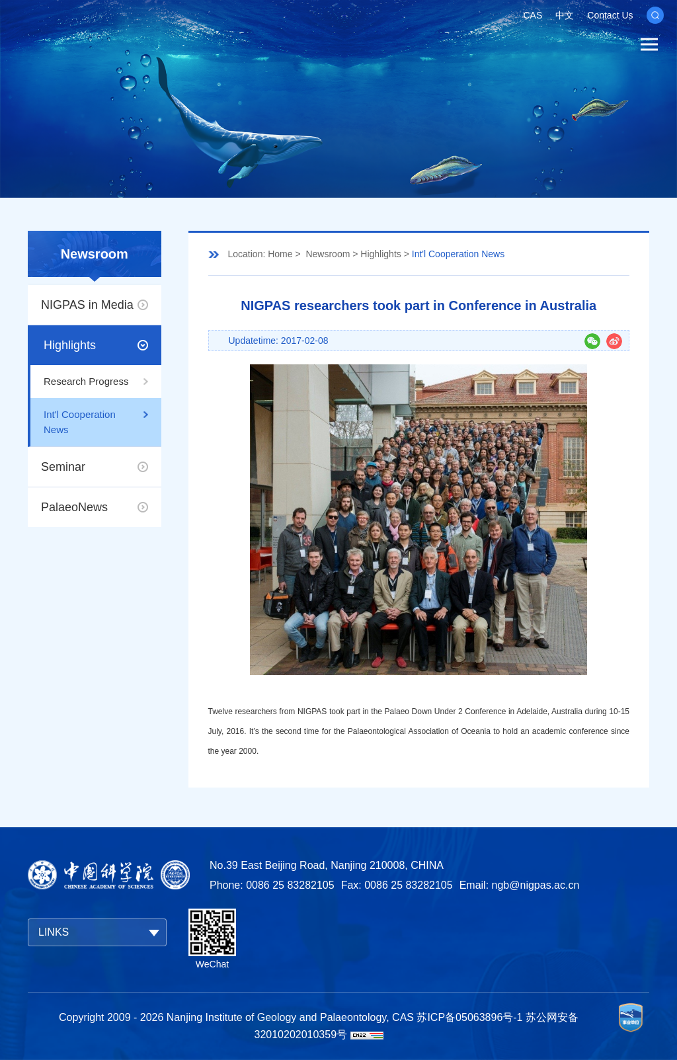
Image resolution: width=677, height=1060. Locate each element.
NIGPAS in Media (87, 304)
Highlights (70, 345)
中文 (564, 15)
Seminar (63, 466)
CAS (532, 15)
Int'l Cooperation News (80, 422)
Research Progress (86, 381)
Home (280, 254)
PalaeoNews (74, 507)
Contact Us (610, 15)
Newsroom (327, 254)
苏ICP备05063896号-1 (469, 1017)
